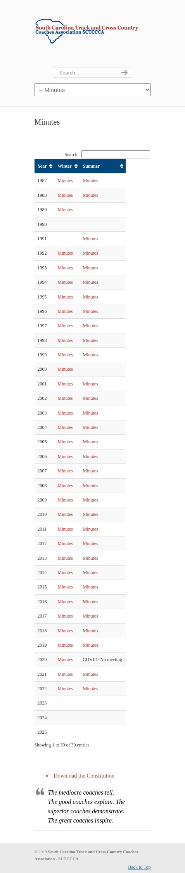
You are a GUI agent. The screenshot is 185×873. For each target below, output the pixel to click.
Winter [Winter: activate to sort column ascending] (65, 166)
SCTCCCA (93, 28)
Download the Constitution (84, 775)
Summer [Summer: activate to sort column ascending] (91, 166)
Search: (107, 154)
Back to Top (139, 867)
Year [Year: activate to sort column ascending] (42, 166)
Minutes (65, 180)
